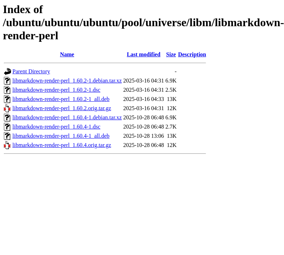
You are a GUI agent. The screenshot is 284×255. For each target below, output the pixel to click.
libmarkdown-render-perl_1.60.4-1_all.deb (61, 136)
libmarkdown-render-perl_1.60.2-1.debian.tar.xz (67, 81)
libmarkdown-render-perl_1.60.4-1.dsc (56, 127)
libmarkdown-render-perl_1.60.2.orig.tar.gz (61, 108)
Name (67, 54)
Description (192, 54)
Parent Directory (31, 71)
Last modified (144, 54)
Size (171, 54)
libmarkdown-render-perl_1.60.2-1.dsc (56, 90)
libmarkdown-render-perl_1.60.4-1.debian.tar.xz (67, 117)
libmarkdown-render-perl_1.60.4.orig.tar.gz (61, 145)
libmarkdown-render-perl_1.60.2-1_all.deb (61, 99)
